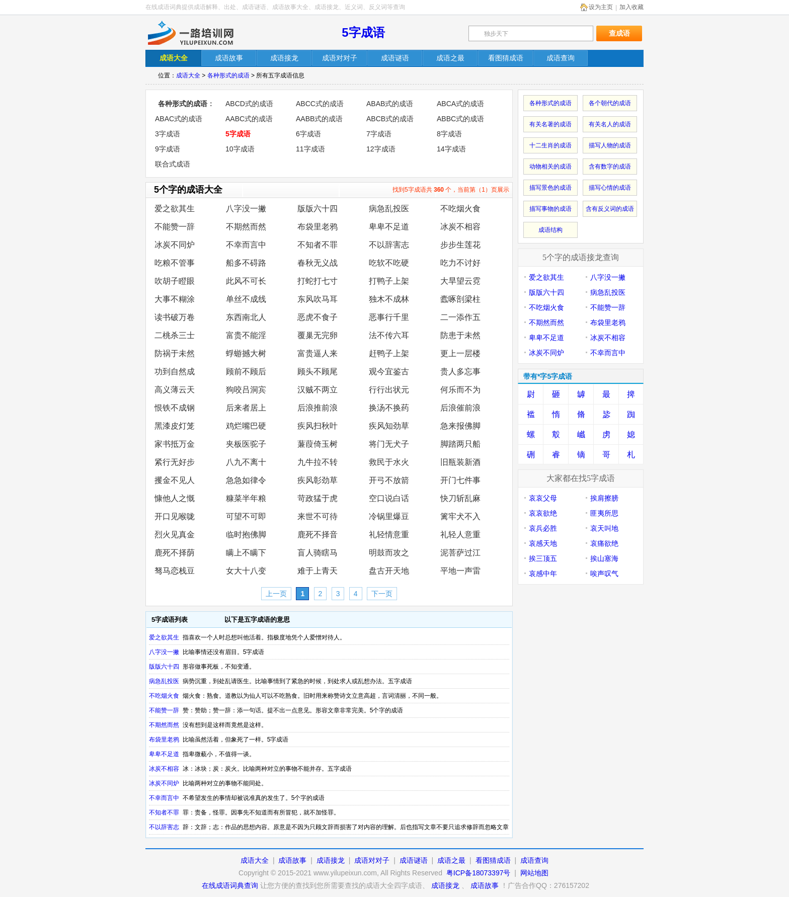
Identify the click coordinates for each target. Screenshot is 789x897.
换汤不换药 (389, 407)
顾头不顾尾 (317, 371)
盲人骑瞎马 (317, 552)
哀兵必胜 (543, 528)
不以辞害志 (389, 244)
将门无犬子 (389, 444)
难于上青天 (317, 570)
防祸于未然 (174, 353)
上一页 (276, 594)
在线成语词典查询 (230, 885)
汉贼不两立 (317, 389)
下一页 (381, 594)
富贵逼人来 (317, 353)
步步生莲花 (460, 244)
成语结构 (550, 229)
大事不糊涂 (174, 299)
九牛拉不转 (317, 462)
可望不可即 (246, 516)
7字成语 (378, 134)
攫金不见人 (174, 480)
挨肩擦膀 (604, 498)
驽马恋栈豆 (174, 570)
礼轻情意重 (389, 534)
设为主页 (601, 7)
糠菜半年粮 (246, 498)
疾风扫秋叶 (317, 426)
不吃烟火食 (460, 208)
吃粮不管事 (174, 263)
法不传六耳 (389, 335)
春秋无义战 (317, 263)
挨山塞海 (604, 558)
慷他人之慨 (174, 498)
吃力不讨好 (460, 263)
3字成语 (167, 134)
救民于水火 (389, 462)
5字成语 (363, 32)
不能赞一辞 (174, 226)
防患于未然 (460, 335)
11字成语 (310, 149)
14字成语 (451, 149)
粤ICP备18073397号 (479, 873)
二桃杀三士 (174, 335)
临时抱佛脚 (246, 534)
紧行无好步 (174, 462)
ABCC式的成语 (320, 104)
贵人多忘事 (460, 371)
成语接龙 (331, 860)
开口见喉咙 (174, 516)
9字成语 (167, 149)
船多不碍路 (246, 263)
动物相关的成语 (550, 166)
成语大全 (188, 75)
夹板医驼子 (246, 444)
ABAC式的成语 (178, 119)
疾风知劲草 (389, 426)
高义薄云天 (174, 389)
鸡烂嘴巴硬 (246, 426)
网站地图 (534, 873)
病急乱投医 (389, 208)
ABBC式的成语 (460, 119)
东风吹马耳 (317, 299)
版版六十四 (317, 208)
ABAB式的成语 (389, 104)
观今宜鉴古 (389, 371)
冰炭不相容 (460, 226)
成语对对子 (371, 860)
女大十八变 (246, 570)
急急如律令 (246, 480)
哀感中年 (543, 573)
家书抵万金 (174, 444)
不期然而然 (246, 226)
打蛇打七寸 (317, 281)
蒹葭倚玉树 (317, 444)
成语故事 (292, 860)
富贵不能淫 (246, 335)
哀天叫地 (604, 528)
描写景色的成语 (550, 187)
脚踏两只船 (460, 444)
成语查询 (534, 860)
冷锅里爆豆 (389, 516)
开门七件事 (460, 480)
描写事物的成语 (550, 208)
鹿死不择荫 (174, 552)
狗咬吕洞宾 (246, 389)
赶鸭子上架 (389, 353)
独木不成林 (389, 299)
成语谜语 (414, 860)
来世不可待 (317, 516)
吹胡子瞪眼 (174, 281)
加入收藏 (631, 7)
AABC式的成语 (249, 119)
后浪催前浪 (460, 407)
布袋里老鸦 (317, 226)
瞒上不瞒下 (246, 552)
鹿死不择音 (317, 534)
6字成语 (308, 134)
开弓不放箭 (389, 480)
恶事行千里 (389, 317)
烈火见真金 (174, 534)
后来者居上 (246, 407)
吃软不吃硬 (389, 263)
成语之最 (451, 860)
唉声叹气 (604, 573)
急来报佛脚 (460, 426)
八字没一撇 (246, 208)
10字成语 (240, 149)
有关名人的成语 (610, 124)
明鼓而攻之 (389, 552)
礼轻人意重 (460, 534)
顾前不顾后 (246, 371)
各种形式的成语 (228, 75)
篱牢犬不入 (460, 516)
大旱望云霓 (460, 281)
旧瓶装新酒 (460, 462)
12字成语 (381, 149)
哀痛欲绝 (604, 543)
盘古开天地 (389, 570)
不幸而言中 (246, 244)
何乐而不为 (460, 389)
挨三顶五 (543, 558)
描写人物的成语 (610, 145)
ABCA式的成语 (460, 104)
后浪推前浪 (317, 407)
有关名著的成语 (550, 124)
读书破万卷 (174, 317)
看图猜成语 (493, 860)
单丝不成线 (246, 299)
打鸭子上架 (389, 281)
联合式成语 (172, 164)
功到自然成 (174, 371)
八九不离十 (246, 462)
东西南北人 (246, 317)
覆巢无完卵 (317, 335)
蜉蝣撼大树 (246, 353)
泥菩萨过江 (460, 552)
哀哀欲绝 (543, 513)
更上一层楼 (460, 353)
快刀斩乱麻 (460, 498)
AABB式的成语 (319, 119)
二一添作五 (460, 317)
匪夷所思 (604, 513)
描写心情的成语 (610, 187)
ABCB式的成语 (390, 119)
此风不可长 (246, 281)
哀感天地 (543, 543)
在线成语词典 (199, 33)
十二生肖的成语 (550, 145)
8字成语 (449, 134)
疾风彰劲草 (317, 480)
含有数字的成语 (610, 166)
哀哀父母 (543, 498)
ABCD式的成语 (249, 104)
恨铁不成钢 (174, 407)
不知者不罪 (317, 244)
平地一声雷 (460, 570)
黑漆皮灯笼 (174, 426)
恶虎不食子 (317, 317)
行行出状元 (389, 389)
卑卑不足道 (389, 226)
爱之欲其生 (174, 208)
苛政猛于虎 (317, 498)
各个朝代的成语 (610, 103)
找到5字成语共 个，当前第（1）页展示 (450, 189)
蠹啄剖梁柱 (460, 299)
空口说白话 (389, 498)
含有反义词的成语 (610, 208)
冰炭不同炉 (174, 244)
